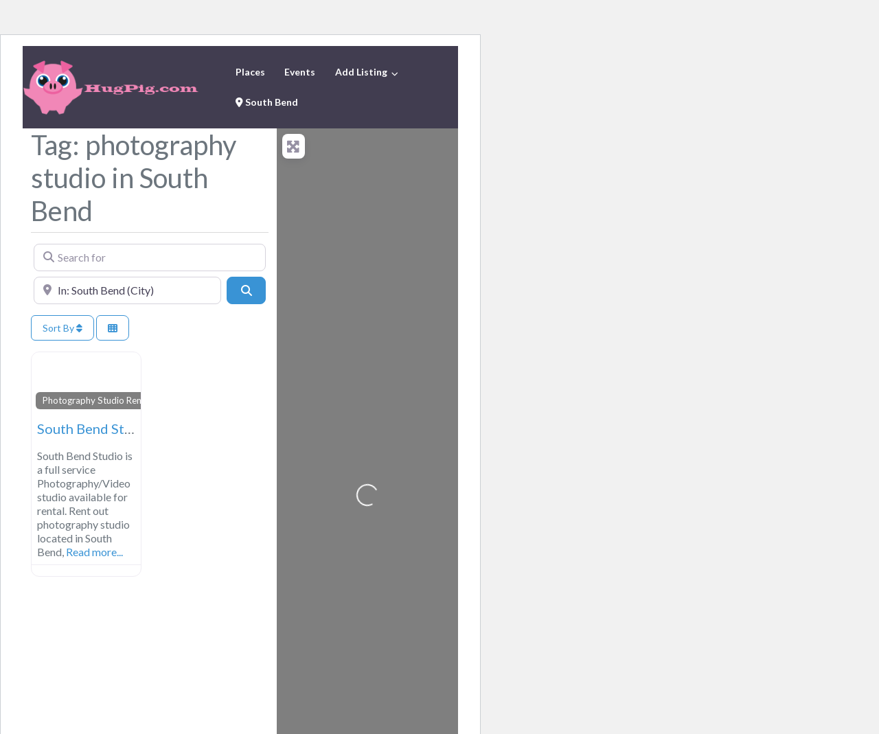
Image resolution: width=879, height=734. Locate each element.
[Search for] (150, 257)
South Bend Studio (94, 428)
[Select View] (112, 328)
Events (299, 72)
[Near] (127, 290)
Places (250, 72)
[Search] (246, 290)
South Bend (267, 102)
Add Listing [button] (361, 72)
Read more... (94, 551)
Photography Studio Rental (97, 400)
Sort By (62, 328)
